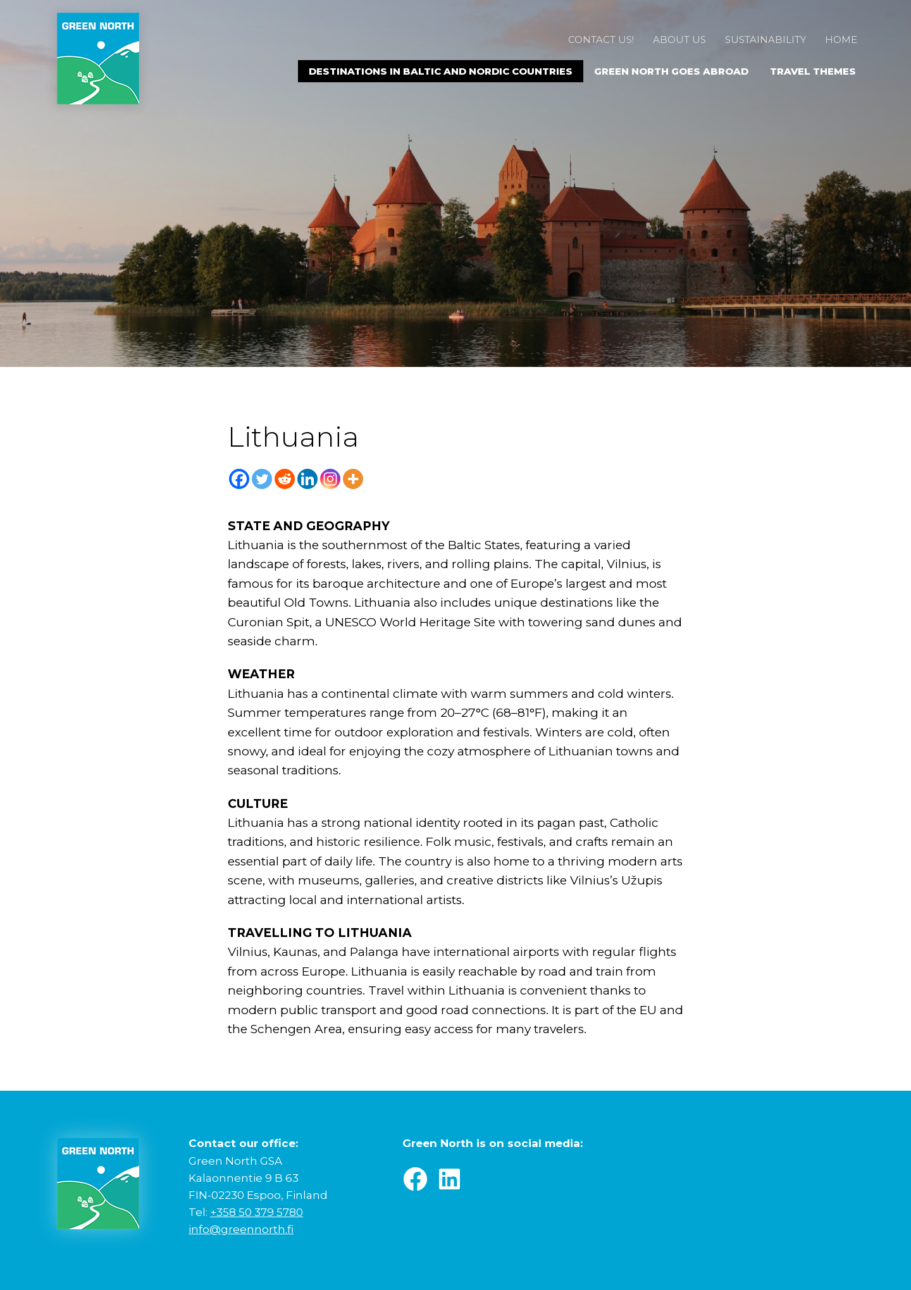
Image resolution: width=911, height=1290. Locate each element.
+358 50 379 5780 (256, 1212)
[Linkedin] (307, 479)
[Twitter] (262, 479)
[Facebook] (239, 479)
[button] (415, 1179)
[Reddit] (285, 479)
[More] (353, 479)
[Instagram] (330, 479)
